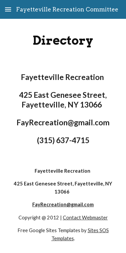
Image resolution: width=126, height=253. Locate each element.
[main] (63, 40)
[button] (8, 9)
